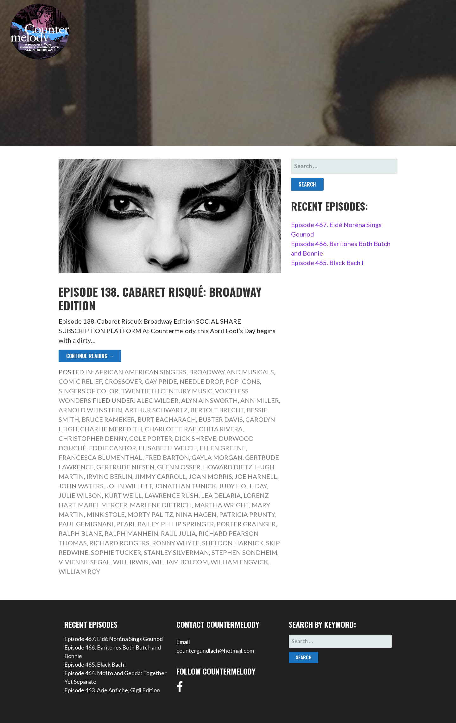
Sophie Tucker (116, 552)
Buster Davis (221, 419)
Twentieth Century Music (166, 391)
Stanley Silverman (176, 552)
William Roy (79, 571)
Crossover (123, 381)
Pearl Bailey (137, 524)
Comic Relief (80, 381)
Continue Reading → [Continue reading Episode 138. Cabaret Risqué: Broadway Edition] (90, 356)
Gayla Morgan (217, 457)
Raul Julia (178, 533)
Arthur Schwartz (156, 410)
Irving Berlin (109, 476)
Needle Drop (201, 381)
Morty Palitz (150, 514)
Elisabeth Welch (168, 448)
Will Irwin (131, 562)
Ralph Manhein (131, 533)
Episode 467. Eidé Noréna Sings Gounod (113, 638)
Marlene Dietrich (161, 505)
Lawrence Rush (172, 495)
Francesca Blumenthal (100, 457)
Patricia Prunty (247, 514)
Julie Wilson (80, 495)
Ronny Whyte (176, 543)
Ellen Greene (223, 448)
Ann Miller (259, 400)
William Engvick (239, 562)
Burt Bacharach (166, 419)
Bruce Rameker (108, 419)
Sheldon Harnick (232, 543)
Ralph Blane (80, 533)
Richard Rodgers (119, 543)
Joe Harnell (256, 476)
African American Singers (141, 372)
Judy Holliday (243, 486)
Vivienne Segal (85, 562)
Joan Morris (210, 476)
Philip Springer (187, 524)
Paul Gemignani (86, 524)
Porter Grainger (246, 524)
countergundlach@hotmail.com (215, 650)
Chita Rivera (221, 429)
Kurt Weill (123, 495)
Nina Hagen (196, 514)
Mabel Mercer (102, 505)
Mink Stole (105, 514)
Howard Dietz (227, 467)
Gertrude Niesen (125, 467)
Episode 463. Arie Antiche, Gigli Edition (112, 690)
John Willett (129, 486)
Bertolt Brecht (217, 410)
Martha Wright (221, 505)
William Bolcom (179, 562)
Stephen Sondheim (244, 552)
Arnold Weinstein (90, 410)
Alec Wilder (158, 400)
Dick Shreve (195, 438)
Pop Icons (242, 381)
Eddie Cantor (112, 448)
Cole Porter (150, 438)
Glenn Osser (178, 467)
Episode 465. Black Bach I (327, 262)
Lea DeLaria (221, 495)
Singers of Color (88, 391)
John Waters (81, 486)
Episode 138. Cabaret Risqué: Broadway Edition (160, 298)
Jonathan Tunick (185, 486)
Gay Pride (161, 381)
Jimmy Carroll (160, 476)
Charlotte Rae (170, 429)
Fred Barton (167, 457)
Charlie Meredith (111, 429)
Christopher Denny (93, 438)
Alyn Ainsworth (209, 400)
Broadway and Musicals (231, 372)
